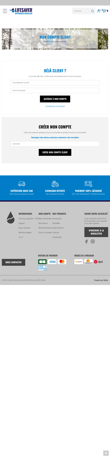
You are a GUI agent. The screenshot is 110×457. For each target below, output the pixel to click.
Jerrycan (55, 232)
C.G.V (21, 237)
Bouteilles (56, 223)
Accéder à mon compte (55, 98)
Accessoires (56, 237)
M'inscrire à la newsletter (96, 232)
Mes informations (45, 228)
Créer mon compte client (55, 152)
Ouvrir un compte (45, 232)
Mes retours (43, 223)
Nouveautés (57, 218)
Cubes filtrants (58, 228)
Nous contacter (25, 228)
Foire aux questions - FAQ (28, 218)
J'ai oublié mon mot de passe (55, 106)
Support (22, 223)
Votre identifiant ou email (20, 83)
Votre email (16, 144)
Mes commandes (45, 218)
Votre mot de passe (18, 90)
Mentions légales (25, 232)
